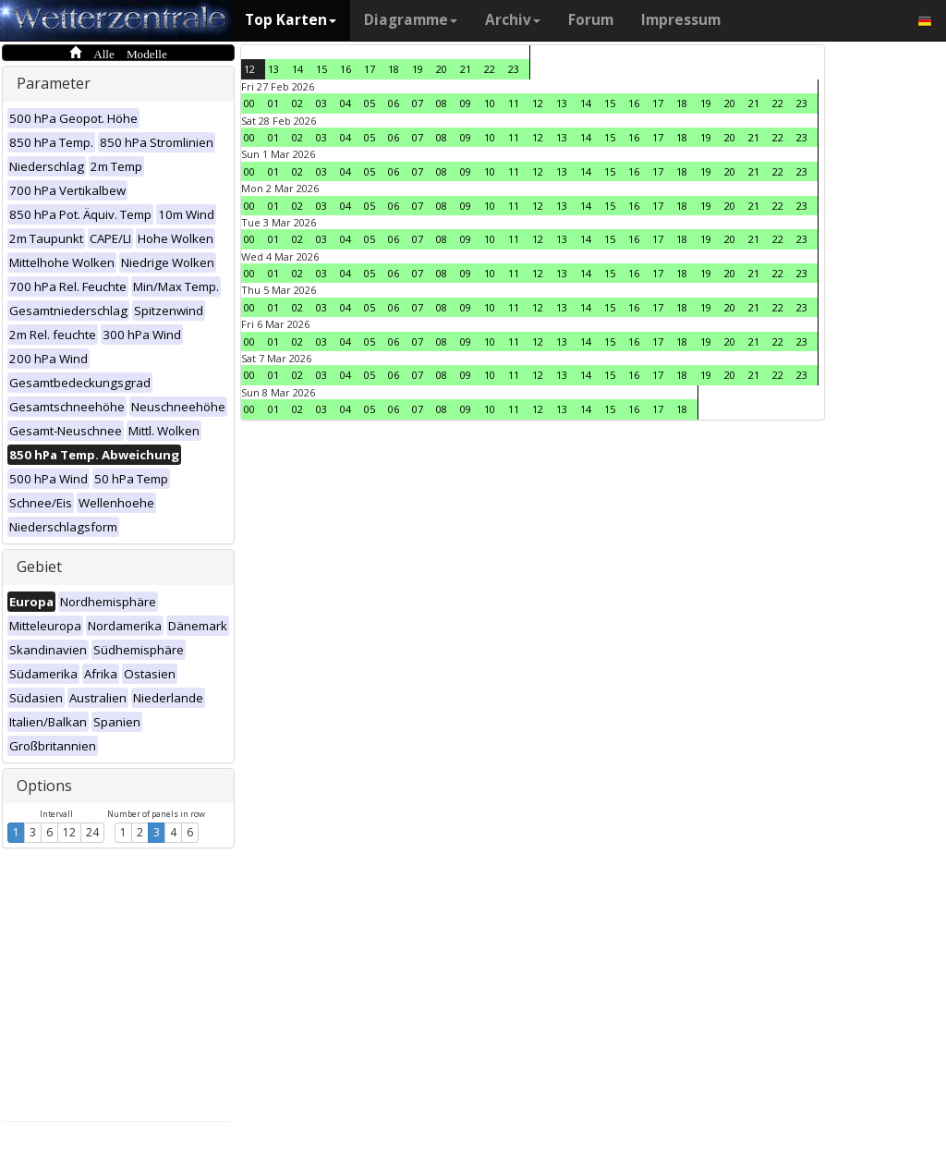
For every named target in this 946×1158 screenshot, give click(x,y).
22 (489, 69)
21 (465, 69)
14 (297, 69)
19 (417, 69)
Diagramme (410, 20)
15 (321, 69)
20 (441, 69)
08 (441, 103)
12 (69, 832)
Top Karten (290, 20)
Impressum (681, 20)
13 (273, 69)
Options (44, 785)
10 (489, 103)
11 (513, 103)
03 (321, 103)
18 (393, 69)
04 (345, 103)
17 (369, 69)
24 (92, 832)
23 (513, 69)
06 (393, 103)
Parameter (54, 83)
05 (369, 103)
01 (273, 103)
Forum (590, 20)
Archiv (512, 20)
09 (465, 103)
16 (345, 69)
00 (249, 103)
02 (297, 103)
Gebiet (39, 566)
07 (417, 103)
